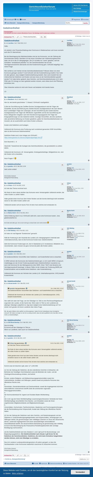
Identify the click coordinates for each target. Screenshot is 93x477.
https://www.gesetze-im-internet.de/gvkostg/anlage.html (22, 137)
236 (73, 324)
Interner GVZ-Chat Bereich (80, 5)
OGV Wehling (70, 228)
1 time (76, 237)
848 (73, 168)
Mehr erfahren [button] (17, 473)
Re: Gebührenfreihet (12, 97)
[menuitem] (16, 19)
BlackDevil (70, 97)
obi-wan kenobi (71, 281)
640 (73, 255)
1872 (73, 232)
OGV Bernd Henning (72, 320)
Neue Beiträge (77, 8)
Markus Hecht (70, 210)
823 (73, 285)
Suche (85, 23)
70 (72, 187)
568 (73, 214)
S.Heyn (69, 183)
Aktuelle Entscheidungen (80, 11)
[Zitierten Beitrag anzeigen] (27, 288)
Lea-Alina (69, 40)
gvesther (69, 164)
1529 (73, 101)
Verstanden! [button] (80, 472)
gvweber (69, 251)
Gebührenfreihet (11, 28)
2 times (76, 191)
